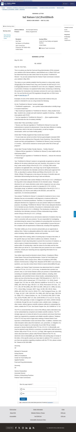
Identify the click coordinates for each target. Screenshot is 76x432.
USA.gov (63, 416)
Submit (23, 399)
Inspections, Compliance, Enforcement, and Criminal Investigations (22, 7)
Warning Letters (60, 7)
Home (3, 7)
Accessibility (13, 416)
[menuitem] (69, 30)
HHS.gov (63, 413)
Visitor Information (38, 409)
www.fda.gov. (23, 95)
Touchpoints (49, 402)
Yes (24, 389)
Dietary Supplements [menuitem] (67, 39)
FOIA (63, 409)
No (23, 393)
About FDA (13, 413)
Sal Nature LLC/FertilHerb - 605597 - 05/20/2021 (13, 9)
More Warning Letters (8, 26)
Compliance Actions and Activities (47, 7)
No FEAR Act (37, 416)
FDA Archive (13, 409)
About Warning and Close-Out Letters (7, 36)
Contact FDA (10, 427)
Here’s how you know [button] (28, 0)
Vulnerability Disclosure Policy (38, 419)
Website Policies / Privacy (38, 413)
